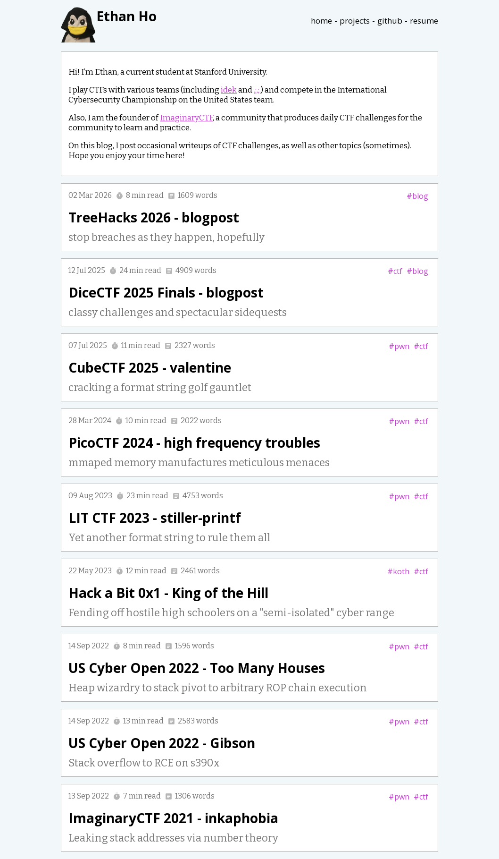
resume (424, 20)
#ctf (395, 271)
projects (355, 20)
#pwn (399, 346)
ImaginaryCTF (186, 118)
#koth (398, 571)
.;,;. (257, 90)
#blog (417, 196)
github (389, 20)
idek (229, 90)
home (321, 20)
